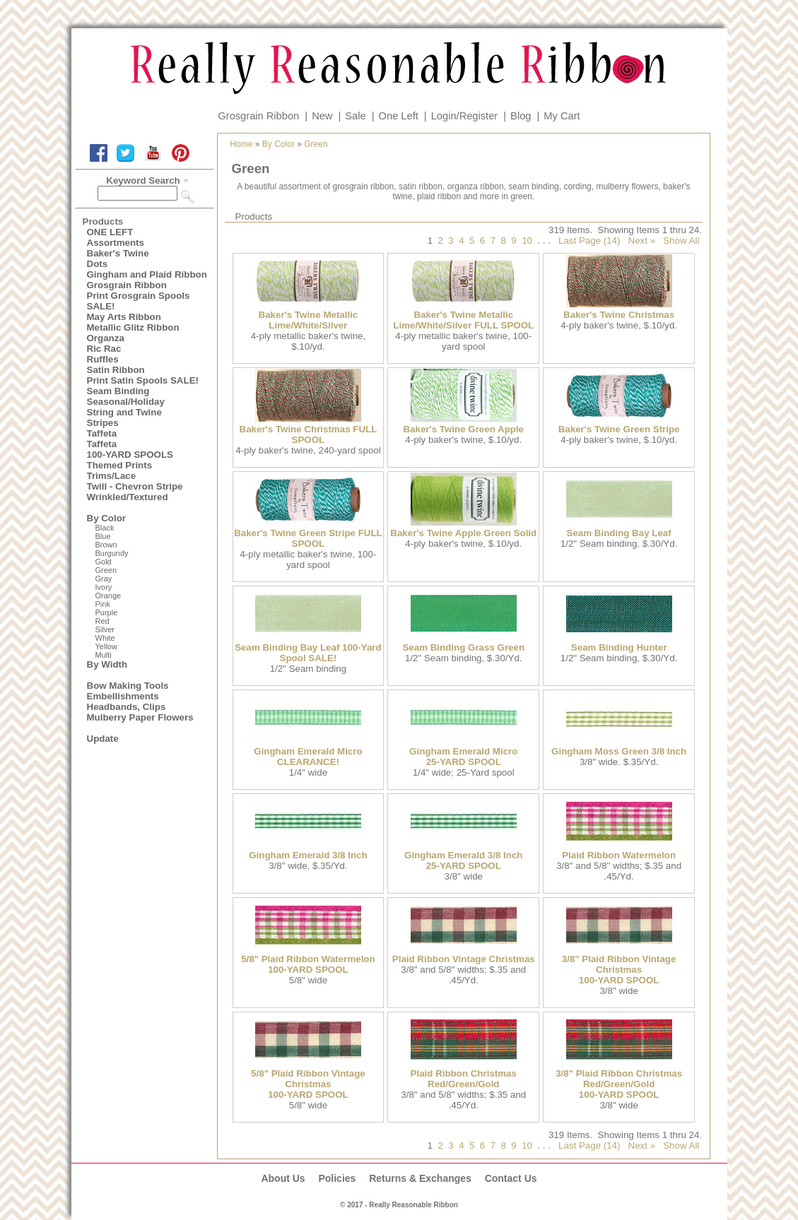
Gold (103, 561)
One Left (398, 116)
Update (103, 738)
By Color (107, 518)
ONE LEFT (110, 232)
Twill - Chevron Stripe (135, 486)
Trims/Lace (111, 475)
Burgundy (112, 553)
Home (241, 144)
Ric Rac (104, 348)
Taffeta (102, 433)
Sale (355, 116)
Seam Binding (118, 391)
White (105, 638)
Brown (106, 544)
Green (106, 570)
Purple (106, 612)
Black (105, 527)
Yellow (106, 646)
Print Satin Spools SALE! (143, 380)
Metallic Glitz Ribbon (133, 327)
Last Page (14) (589, 240)
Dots (97, 264)
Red (102, 621)
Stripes (103, 422)
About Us (283, 1178)
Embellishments (123, 696)
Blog (520, 116)
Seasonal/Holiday (126, 401)
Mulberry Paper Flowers (140, 717)
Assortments (115, 242)
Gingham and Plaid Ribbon (147, 274)
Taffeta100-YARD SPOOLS (130, 449)
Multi (103, 655)
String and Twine (124, 412)
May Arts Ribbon (124, 317)
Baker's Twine (118, 253)
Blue (103, 536)
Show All (681, 240)
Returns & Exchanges (420, 1178)
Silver (105, 629)
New (322, 116)
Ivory (103, 587)
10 (526, 240)
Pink (102, 604)
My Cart (562, 116)
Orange (108, 595)
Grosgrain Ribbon (258, 116)
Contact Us (511, 1178)
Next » (642, 240)
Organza (105, 338)
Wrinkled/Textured (127, 497)
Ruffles (103, 359)
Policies (337, 1178)
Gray (103, 578)
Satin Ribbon (116, 370)
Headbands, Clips (126, 706)
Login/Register (464, 116)
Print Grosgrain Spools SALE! (138, 301)
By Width (107, 664)
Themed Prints (120, 465)
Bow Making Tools (128, 685)
